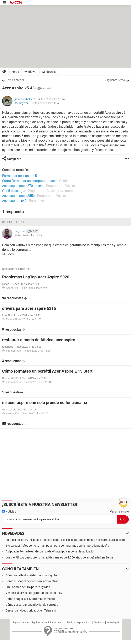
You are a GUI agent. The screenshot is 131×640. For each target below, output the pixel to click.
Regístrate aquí (20, 622)
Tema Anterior (15, 80)
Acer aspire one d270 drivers (22, 186)
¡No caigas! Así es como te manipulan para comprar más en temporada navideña (57, 545)
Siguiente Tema (115, 80)
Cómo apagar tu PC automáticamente (30, 598)
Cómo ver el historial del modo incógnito (31, 575)
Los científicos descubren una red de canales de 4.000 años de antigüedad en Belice (59, 557)
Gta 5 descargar (13, 191)
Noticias (9, 511)
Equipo (36, 622)
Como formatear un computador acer (29, 181)
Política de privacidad (79, 622)
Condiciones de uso (53, 622)
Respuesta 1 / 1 (13, 222)
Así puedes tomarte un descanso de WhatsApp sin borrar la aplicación (50, 551)
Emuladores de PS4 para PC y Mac (28, 587)
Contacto (99, 622)
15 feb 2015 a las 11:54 (45, 103)
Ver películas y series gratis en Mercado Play (34, 592)
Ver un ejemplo (119, 511)
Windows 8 (49, 71)
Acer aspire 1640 (14, 201)
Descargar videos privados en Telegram (31, 610)
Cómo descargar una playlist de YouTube (32, 604)
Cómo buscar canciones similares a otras (32, 581)
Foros (15, 71)
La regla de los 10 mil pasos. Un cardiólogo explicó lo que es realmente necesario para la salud (66, 539)
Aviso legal (112, 622)
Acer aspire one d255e (18, 196)
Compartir (14, 159)
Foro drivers (37, 201)
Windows (30, 71)
